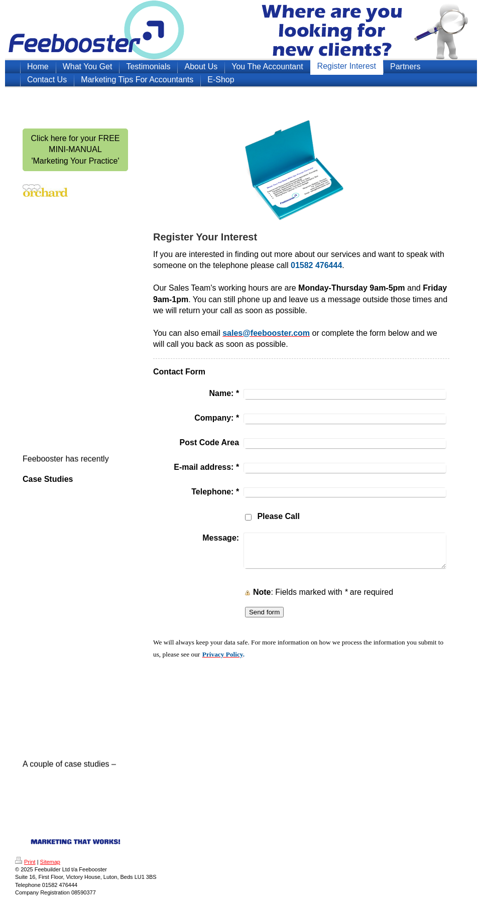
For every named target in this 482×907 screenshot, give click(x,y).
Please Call (278, 516)
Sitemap (50, 862)
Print (25, 862)
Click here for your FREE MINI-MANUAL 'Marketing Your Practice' (75, 149)
